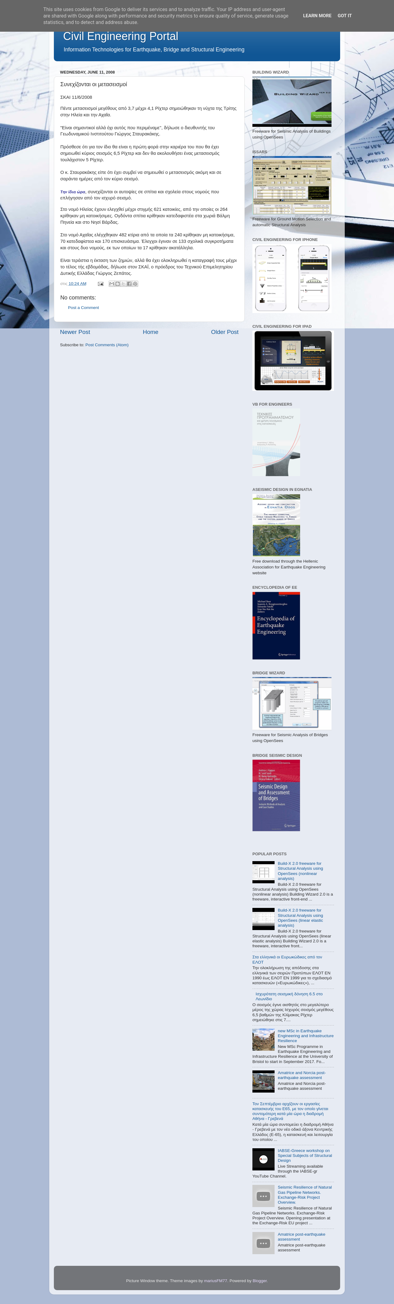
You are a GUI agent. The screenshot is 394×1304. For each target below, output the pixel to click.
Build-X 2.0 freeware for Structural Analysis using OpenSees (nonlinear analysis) (300, 871)
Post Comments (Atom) (107, 345)
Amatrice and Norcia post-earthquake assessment (302, 1075)
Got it (345, 15)
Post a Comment (83, 307)
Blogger (260, 1280)
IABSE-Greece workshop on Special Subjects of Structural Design (305, 1155)
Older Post (225, 332)
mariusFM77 (215, 1280)
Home (150, 332)
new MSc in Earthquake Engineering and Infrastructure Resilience (306, 1036)
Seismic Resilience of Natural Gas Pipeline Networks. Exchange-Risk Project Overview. (305, 1195)
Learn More (317, 15)
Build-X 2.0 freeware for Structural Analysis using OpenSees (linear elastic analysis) (300, 918)
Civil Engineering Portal (120, 36)
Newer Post (75, 332)
